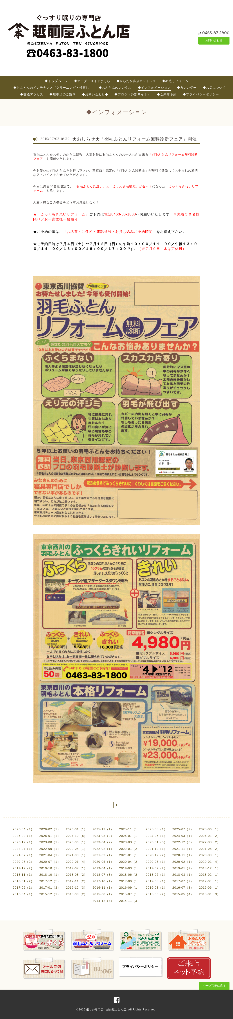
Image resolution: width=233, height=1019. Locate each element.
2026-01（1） (76, 829)
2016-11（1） (103, 887)
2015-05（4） (183, 894)
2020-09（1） (209, 855)
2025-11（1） (130, 829)
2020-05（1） (103, 861)
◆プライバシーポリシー (201, 94)
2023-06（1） (76, 842)
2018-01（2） (23, 881)
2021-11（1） (183, 848)
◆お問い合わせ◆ (95, 94)
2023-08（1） (50, 842)
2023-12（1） (23, 842)
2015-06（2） (156, 894)
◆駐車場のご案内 (62, 94)
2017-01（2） (50, 887)
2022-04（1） (76, 848)
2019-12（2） (23, 868)
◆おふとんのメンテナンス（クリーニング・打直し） (52, 87)
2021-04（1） (50, 855)
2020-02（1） (183, 861)
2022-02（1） (103, 848)
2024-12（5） (76, 836)
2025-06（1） (209, 829)
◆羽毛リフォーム (175, 81)
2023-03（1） (130, 842)
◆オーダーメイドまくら (92, 81)
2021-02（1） (103, 855)
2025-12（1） (103, 829)
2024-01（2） (209, 836)
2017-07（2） (183, 881)
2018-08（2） (76, 874)
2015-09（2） (76, 894)
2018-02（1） (209, 874)
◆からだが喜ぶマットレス (136, 81)
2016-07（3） (183, 887)
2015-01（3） (209, 894)
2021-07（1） (23, 855)
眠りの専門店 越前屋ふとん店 (106, 1009)
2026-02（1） (50, 829)
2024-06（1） (156, 836)
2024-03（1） (183, 836)
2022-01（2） (130, 848)
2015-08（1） (103, 894)
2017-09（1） (130, 881)
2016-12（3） (76, 887)
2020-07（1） (50, 861)
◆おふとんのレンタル (115, 87)
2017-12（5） (50, 881)
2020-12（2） (156, 855)
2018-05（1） (156, 874)
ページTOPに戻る (214, 985)
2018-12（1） (209, 868)
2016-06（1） (209, 887)
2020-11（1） (183, 855)
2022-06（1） (50, 848)
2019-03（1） (130, 868)
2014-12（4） (103, 900)
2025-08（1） (156, 829)
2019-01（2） (183, 868)
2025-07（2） (183, 829)
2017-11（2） (76, 881)
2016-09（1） (130, 887)
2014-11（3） (130, 900)
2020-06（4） (76, 861)
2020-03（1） (156, 861)
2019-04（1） (103, 868)
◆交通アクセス (31, 94)
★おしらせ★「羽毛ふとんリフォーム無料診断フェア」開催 (134, 138)
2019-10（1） (50, 868)
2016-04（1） (23, 894)
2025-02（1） (23, 836)
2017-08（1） (156, 881)
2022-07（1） (23, 848)
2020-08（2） (23, 861)
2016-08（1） (156, 887)
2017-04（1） (209, 881)
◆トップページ (56, 81)
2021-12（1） (156, 848)
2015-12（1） (50, 894)
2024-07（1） (130, 836)
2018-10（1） (50, 874)
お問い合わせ (214, 40)
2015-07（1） (130, 894)
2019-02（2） (156, 868)
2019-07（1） (76, 868)
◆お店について (214, 87)
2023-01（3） (156, 842)
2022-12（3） (183, 842)
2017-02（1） (23, 887)
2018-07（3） (103, 874)
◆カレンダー (187, 87)
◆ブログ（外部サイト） (132, 94)
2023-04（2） (103, 842)
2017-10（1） (103, 881)
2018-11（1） (23, 874)
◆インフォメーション (154, 87)
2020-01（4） (209, 861)
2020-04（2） (130, 861)
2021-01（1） (130, 855)
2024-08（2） (103, 836)
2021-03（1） (76, 855)
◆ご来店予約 (167, 94)
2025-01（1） (50, 836)
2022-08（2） (209, 842)
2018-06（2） (130, 874)
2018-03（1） (183, 874)
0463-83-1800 (215, 33)
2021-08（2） (209, 848)
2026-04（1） (23, 829)
